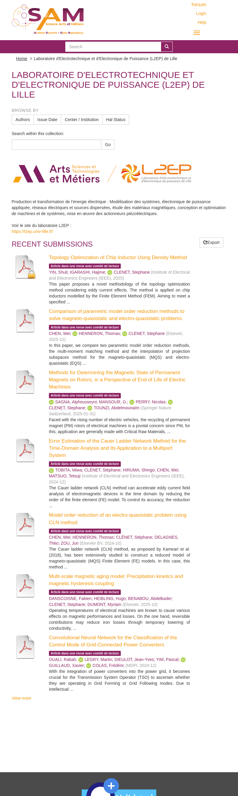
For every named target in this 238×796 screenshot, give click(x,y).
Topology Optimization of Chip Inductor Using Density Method (118, 257)
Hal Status (116, 119)
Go (108, 144)
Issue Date (47, 119)
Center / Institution (82, 119)
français (198, 4)
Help (202, 22)
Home (21, 58)
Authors (23, 119)
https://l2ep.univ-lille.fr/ (32, 231)
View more (21, 698)
